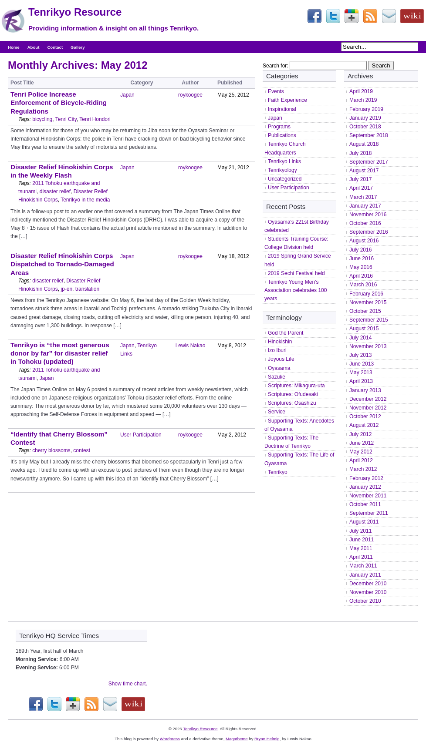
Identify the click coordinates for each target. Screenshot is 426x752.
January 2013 (365, 390)
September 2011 (368, 513)
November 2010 (367, 592)
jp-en (66, 289)
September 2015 (368, 320)
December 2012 (367, 399)
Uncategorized (284, 179)
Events (276, 91)
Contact (55, 47)
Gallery (78, 47)
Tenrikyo (277, 472)
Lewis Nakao (191, 345)
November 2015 (367, 302)
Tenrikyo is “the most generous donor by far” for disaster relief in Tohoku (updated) (59, 353)
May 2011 (360, 548)
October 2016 (365, 223)
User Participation (141, 435)
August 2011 (364, 522)
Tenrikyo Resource (75, 12)
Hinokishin (280, 342)
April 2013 (361, 381)
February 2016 (366, 294)
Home (14, 47)
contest (81, 450)
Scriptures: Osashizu (292, 403)
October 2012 (365, 416)
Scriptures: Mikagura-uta (296, 386)
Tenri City (66, 119)
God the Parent (285, 333)
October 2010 (365, 601)
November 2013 (367, 346)
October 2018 (365, 127)
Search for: (275, 66)
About (33, 47)
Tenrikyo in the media (85, 200)
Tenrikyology (282, 170)
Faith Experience (287, 100)
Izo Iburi (277, 350)
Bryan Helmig (267, 738)
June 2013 (361, 364)
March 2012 (363, 469)
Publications (282, 135)
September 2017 (368, 162)
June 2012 (361, 443)
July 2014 (360, 338)
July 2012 (360, 434)
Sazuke (276, 377)
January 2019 (365, 118)
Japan (127, 95)
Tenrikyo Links (284, 161)
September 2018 (368, 135)
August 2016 (364, 241)
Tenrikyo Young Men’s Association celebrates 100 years (295, 290)
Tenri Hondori (94, 119)
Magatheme (237, 738)
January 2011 (365, 575)
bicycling (42, 119)
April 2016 (361, 276)
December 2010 (367, 584)
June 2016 (361, 258)
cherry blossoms (51, 450)
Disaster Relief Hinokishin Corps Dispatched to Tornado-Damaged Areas (62, 264)
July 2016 (360, 250)
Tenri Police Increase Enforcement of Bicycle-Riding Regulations (58, 102)
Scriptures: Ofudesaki (293, 394)
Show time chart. (127, 684)
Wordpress (170, 738)
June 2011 (361, 540)
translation (87, 289)
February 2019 (366, 109)
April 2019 (361, 91)
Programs (279, 127)
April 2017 (361, 188)
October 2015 (365, 311)
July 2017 (360, 179)
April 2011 (361, 557)
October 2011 (365, 504)
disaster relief (55, 191)
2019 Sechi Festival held (296, 273)
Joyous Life (281, 359)
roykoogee (190, 95)
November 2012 (367, 408)
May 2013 (360, 372)
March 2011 (363, 566)
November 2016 (367, 215)
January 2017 (365, 206)
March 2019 (363, 100)
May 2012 (360, 452)
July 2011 (360, 531)
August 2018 (364, 144)
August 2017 (364, 171)
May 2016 (360, 267)
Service (276, 412)
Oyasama (279, 368)
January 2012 (365, 487)
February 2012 (366, 478)
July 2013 (360, 355)
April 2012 (361, 460)
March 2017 (363, 197)
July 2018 (360, 153)
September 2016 (368, 232)
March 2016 (363, 285)
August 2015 (364, 329)
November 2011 (367, 496)
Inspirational (282, 109)
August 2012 (364, 425)
